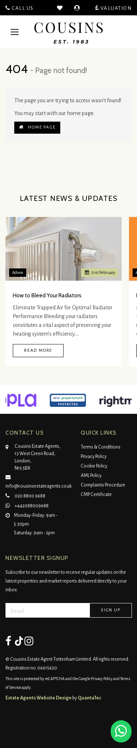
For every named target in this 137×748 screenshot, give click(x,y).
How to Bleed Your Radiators (47, 295)
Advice (17, 272)
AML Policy (91, 475)
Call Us (19, 8)
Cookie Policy (94, 466)
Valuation (113, 8)
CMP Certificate (96, 494)
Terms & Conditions (101, 447)
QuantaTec (89, 698)
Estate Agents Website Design (38, 698)
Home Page (37, 127)
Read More (38, 350)
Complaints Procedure (103, 485)
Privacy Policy (94, 456)
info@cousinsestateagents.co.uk (38, 481)
